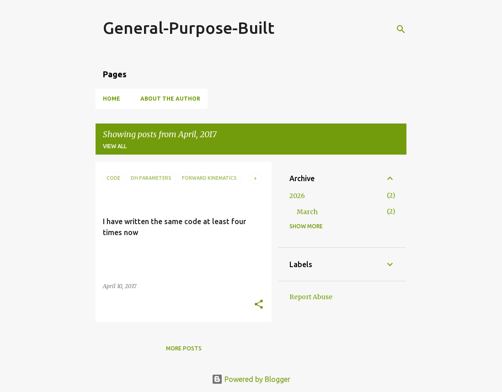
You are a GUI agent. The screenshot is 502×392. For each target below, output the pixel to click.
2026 (297, 196)
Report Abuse (310, 297)
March (307, 212)
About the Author (170, 99)
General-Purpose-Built (188, 27)
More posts (184, 348)
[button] (258, 305)
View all (115, 146)
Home (111, 99)
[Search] (400, 29)
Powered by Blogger (251, 379)
